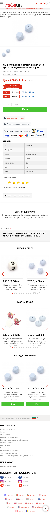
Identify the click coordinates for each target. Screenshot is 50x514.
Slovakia (29, 503)
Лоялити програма (6, 443)
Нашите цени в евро (7, 429)
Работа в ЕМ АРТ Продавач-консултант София (16, 456)
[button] (12, 293)
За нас (2, 432)
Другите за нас (5, 445)
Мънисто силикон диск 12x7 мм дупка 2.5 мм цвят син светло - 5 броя (37, 341)
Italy (8, 503)
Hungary (30, 499)
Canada (19, 511)
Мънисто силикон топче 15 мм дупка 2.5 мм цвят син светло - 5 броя (37, 287)
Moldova (30, 511)
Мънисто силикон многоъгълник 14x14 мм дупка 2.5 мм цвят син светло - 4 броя (12, 394)
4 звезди (23, 182)
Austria (42, 495)
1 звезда (9, 182)
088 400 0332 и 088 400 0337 (36, 8)
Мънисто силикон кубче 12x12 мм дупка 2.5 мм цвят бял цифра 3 (12, 287)
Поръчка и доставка (7, 448)
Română (20, 495)
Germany (31, 495)
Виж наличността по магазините (17, 196)
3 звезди (18, 182)
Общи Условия (5, 435)
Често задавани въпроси (9, 453)
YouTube (5, 485)
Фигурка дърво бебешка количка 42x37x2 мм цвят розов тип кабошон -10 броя (12, 341)
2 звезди (14, 182)
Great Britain (23, 507)
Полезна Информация (8, 466)
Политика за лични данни (9, 437)
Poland (18, 503)
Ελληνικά (8, 495)
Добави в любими (10, 74)
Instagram (5, 481)
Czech (19, 499)
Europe (41, 499)
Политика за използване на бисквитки (14, 440)
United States (37, 507)
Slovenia (40, 503)
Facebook (5, 477)
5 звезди (27, 182)
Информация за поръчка (9, 450)
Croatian (9, 499)
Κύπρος (11, 507)
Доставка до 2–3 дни (15, 118)
